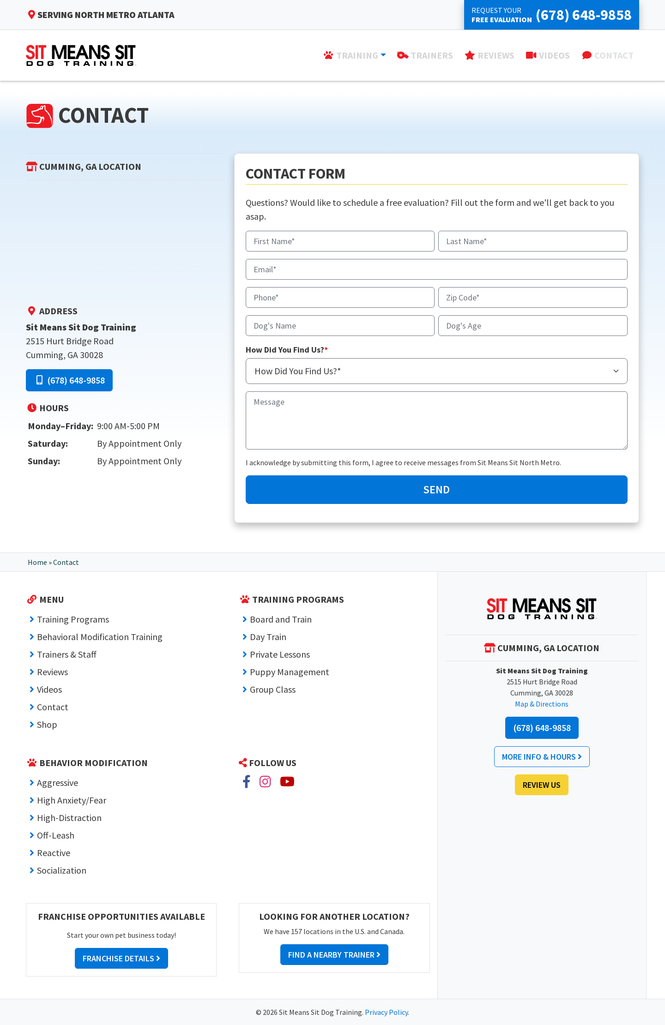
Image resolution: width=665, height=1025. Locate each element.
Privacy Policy (386, 1012)
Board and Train (281, 619)
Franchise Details (121, 958)
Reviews (52, 671)
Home (37, 562)
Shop (47, 724)
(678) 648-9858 (69, 380)
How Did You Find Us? (287, 349)
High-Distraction (69, 817)
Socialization (61, 870)
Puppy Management (289, 671)
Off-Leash (55, 835)
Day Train (268, 636)
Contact (52, 707)
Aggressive (57, 782)
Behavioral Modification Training (100, 636)
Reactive (53, 852)
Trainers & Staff (67, 654)
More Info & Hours (542, 756)
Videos (49, 689)
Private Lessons (280, 654)
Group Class (273, 689)
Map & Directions (541, 703)
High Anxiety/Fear (71, 800)
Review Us (542, 784)
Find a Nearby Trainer (334, 954)
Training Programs (73, 619)
